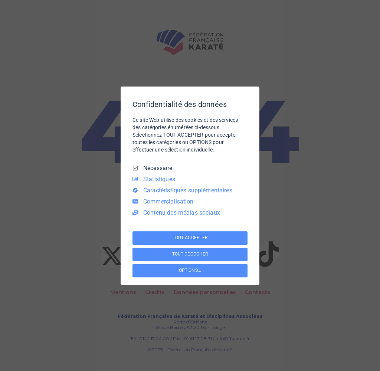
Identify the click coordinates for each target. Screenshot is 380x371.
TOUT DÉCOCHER (190, 254)
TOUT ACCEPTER (190, 237)
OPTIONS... (190, 270)
